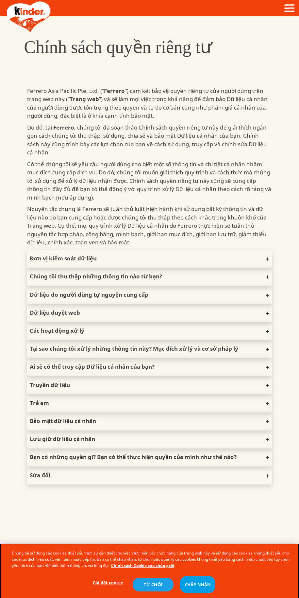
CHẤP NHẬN (198, 586)
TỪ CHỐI (153, 586)
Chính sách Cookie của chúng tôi (142, 567)
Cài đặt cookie (108, 585)
